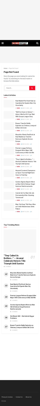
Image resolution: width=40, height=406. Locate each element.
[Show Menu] (3, 43)
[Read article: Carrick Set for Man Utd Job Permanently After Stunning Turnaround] (9, 196)
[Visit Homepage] (20, 43)
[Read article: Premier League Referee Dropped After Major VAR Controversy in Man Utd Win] (9, 151)
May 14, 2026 (25, 189)
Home (5, 68)
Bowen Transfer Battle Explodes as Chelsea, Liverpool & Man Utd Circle (25, 125)
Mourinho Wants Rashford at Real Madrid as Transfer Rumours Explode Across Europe (22, 275)
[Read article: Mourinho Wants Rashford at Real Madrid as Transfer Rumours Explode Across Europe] (9, 137)
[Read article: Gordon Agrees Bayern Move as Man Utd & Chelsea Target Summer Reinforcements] (9, 184)
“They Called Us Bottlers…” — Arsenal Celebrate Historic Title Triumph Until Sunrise (25, 161)
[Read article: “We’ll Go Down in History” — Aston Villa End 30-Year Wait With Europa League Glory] (9, 115)
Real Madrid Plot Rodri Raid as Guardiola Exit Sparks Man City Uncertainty (25, 103)
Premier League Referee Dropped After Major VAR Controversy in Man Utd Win (24, 150)
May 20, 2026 (25, 130)
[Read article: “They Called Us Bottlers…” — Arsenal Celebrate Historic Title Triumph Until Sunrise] (9, 162)
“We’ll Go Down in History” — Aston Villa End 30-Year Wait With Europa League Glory (25, 114)
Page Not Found (13, 68)
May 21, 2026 (25, 108)
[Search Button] (37, 43)
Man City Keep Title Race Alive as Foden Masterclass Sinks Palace (25, 206)
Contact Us (19, 397)
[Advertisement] (20, 20)
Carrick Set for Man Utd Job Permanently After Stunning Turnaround (24, 195)
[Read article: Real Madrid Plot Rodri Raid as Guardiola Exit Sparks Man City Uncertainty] (9, 103)
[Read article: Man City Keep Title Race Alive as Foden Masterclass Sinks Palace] (9, 207)
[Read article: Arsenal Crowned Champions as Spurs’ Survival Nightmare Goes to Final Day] (9, 173)
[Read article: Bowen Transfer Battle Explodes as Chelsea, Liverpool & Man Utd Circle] (9, 126)
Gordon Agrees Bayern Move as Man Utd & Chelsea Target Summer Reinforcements (25, 184)
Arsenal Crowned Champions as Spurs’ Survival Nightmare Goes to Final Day (25, 173)
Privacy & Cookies (7, 397)
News (18, 108)
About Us (28, 397)
